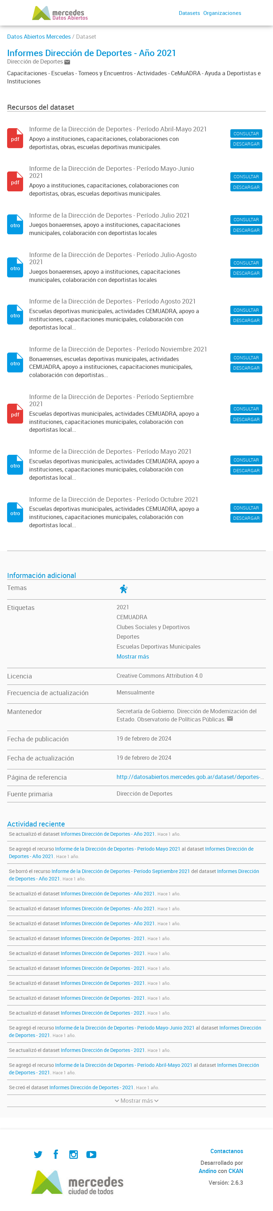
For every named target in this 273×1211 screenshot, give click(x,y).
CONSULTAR (246, 133)
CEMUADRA (132, 617)
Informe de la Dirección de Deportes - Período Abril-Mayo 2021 (124, 1065)
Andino (207, 1171)
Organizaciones (222, 12)
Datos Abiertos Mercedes (39, 36)
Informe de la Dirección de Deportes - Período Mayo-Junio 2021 (125, 1027)
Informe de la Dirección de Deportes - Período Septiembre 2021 (121, 871)
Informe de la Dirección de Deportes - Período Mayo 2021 (118, 848)
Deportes (128, 636)
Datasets (189, 12)
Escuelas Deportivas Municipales (158, 646)
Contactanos (226, 1151)
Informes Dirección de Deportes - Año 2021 (108, 833)
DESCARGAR (246, 144)
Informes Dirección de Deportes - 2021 (103, 938)
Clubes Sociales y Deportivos (153, 627)
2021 (123, 607)
